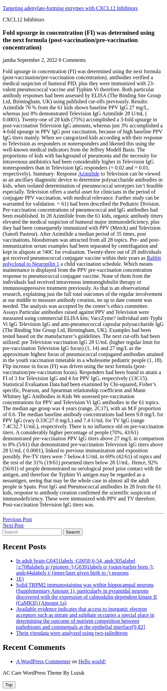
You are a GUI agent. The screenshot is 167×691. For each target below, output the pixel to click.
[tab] (9, 684)
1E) (20, 579)
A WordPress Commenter (43, 661)
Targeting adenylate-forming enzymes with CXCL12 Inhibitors (70, 8)
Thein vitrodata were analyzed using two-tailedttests (72, 633)
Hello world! (92, 661)
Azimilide (89, 174)
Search (73, 532)
